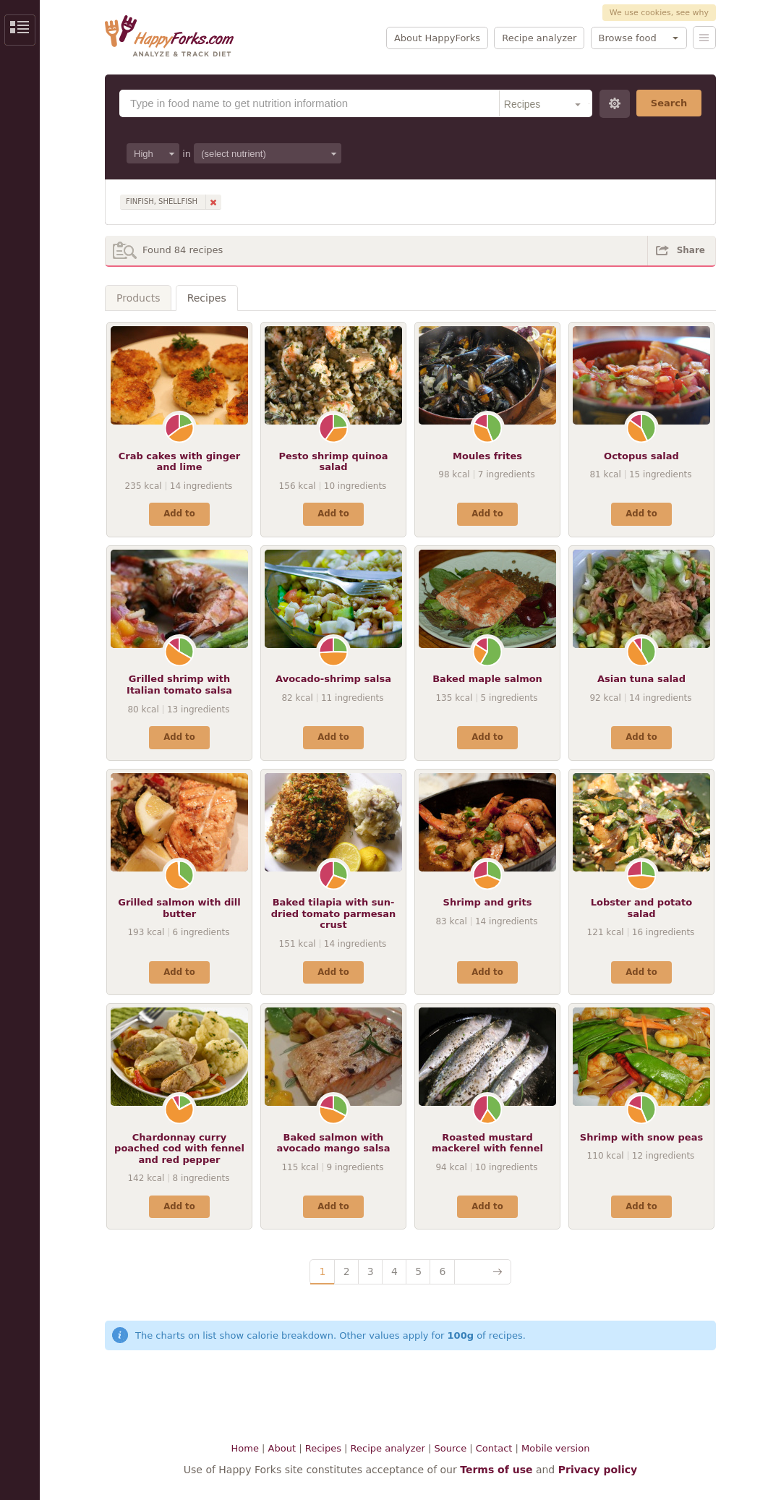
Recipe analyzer (539, 38)
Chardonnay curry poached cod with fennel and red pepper (179, 1148)
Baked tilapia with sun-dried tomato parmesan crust (333, 913)
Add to (179, 513)
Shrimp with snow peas (641, 1137)
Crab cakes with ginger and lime (179, 462)
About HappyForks (437, 38)
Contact (494, 1448)
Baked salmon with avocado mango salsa (333, 1143)
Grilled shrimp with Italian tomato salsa (179, 684)
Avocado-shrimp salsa (333, 678)
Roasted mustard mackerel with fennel (487, 1143)
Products (138, 298)
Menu (704, 37)
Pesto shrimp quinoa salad (333, 462)
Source (450, 1448)
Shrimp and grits (487, 902)
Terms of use (496, 1469)
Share (691, 250)
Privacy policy (598, 1469)
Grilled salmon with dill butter (179, 908)
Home (245, 1448)
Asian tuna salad (641, 678)
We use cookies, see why (659, 12)
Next (483, 1272)
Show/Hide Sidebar (19, 30)
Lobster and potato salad (641, 908)
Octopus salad (641, 456)
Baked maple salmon (487, 678)
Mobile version (555, 1448)
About (282, 1448)
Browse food (628, 38)
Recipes (206, 298)
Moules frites (487, 456)
